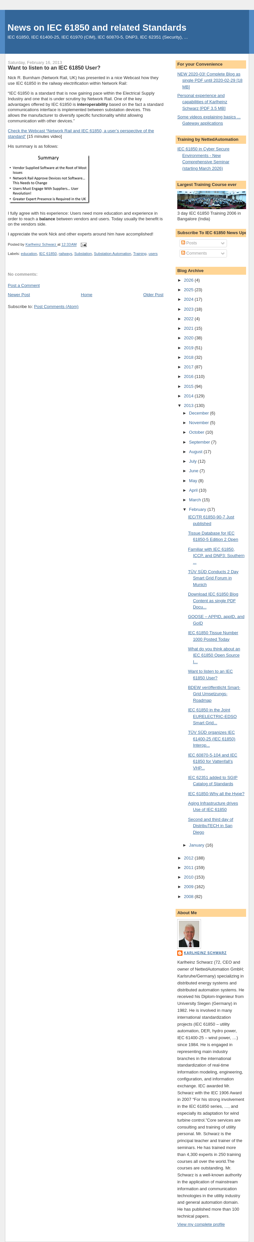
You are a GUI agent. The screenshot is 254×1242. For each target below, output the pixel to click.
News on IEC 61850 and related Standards (97, 27)
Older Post (153, 294)
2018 (189, 357)
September (200, 442)
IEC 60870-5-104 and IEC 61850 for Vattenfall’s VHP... (213, 761)
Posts (189, 242)
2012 (189, 857)
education (29, 254)
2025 (189, 289)
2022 (189, 318)
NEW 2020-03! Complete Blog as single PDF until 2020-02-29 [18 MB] (209, 80)
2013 (189, 405)
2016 (189, 376)
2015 (189, 386)
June (194, 470)
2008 (189, 896)
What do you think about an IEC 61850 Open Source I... (214, 655)
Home (87, 294)
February (198, 509)
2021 (189, 328)
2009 (189, 886)
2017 (189, 366)
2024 (189, 299)
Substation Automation (112, 254)
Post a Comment (24, 285)
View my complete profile (201, 1224)
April (194, 490)
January (197, 845)
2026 (189, 280)
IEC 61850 (48, 254)
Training (139, 254)
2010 (189, 877)
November (199, 422)
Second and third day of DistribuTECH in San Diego (210, 826)
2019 (189, 347)
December (199, 413)
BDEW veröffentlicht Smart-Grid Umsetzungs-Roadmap (214, 694)
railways (65, 254)
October (197, 432)
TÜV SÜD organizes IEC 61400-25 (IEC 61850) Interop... (212, 739)
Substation (83, 254)
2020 (189, 337)
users (153, 254)
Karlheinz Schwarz (205, 953)
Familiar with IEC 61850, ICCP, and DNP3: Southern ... (216, 556)
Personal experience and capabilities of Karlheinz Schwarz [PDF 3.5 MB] (202, 102)
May (193, 480)
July (193, 461)
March (195, 499)
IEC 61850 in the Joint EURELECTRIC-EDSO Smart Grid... (212, 716)
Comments (194, 253)
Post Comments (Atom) (56, 306)
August (196, 451)
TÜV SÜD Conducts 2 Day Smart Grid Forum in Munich (213, 578)
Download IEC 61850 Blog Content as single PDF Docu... (213, 600)
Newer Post (19, 294)
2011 (189, 867)
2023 (189, 309)
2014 (189, 395)
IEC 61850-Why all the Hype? (216, 793)
